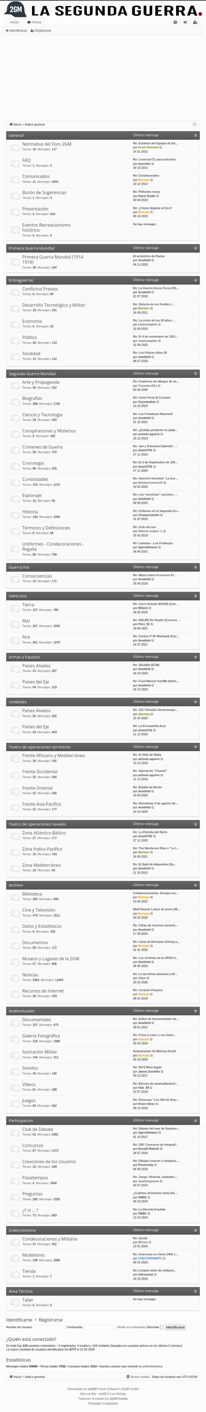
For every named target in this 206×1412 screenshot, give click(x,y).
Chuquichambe (148, 515)
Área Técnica (21, 1291)
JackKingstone (148, 1181)
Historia (30, 512)
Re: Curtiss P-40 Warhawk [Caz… (156, 636)
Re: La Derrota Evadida (149, 1209)
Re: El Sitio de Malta (147, 754)
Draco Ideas (146, 1103)
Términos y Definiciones (46, 528)
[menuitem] (175, 22)
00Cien (143, 1242)
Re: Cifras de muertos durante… (155, 925)
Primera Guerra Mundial (31, 248)
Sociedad (31, 353)
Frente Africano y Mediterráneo (53, 755)
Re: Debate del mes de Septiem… (156, 1128)
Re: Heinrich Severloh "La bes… (155, 478)
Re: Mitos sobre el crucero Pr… (155, 575)
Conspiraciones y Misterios (49, 431)
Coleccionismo (22, 1230)
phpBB (92, 1389)
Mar (26, 621)
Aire (26, 637)
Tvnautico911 (147, 385)
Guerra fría (19, 567)
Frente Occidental (39, 772)
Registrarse (43, 31)
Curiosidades (35, 479)
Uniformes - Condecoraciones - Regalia (53, 546)
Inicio (14, 22)
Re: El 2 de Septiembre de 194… (155, 462)
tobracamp (145, 1274)
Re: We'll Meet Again (147, 1067)
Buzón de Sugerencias (44, 192)
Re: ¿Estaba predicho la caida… (155, 430)
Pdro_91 (144, 624)
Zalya (142, 978)
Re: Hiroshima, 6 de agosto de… (155, 803)
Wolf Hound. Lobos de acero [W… (157, 909)
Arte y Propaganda (40, 382)
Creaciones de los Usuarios (49, 1161)
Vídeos (29, 1084)
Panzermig (145, 1164)
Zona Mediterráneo (41, 865)
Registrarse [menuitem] (196, 23)
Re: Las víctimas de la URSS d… (155, 957)
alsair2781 (145, 450)
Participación (21, 1120)
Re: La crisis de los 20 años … (154, 320)
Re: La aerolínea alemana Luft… (155, 974)
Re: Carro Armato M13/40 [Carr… (156, 603)
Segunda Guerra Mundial (32, 373)
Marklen (143, 308)
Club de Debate (37, 1129)
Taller (27, 1300)
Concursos (32, 1145)
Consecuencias (37, 576)
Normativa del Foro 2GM (46, 144)
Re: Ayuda (140, 1238)
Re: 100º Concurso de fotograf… (155, 1144)
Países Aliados (36, 666)
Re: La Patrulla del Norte (150, 832)
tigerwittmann (147, 547)
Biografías (32, 398)
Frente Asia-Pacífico (41, 804)
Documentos (35, 942)
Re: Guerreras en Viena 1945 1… (155, 1254)
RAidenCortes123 (150, 482)
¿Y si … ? (30, 1210)
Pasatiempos (35, 1178)
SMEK (142, 1197)
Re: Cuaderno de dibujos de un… (156, 381)
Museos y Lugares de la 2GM (50, 959)
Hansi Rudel (146, 196)
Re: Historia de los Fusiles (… (154, 304)
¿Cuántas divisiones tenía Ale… (155, 1193)
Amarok (143, 994)
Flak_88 (143, 1087)
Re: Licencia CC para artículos (154, 159)
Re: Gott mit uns (144, 527)
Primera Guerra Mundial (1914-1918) (53, 259)
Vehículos (18, 596)
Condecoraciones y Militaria (50, 1239)
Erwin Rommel (148, 147)
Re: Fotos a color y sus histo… (154, 1035)
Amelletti (144, 260)
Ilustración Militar (39, 1052)
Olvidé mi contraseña (131, 1327)
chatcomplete (147, 324)
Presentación (35, 209)
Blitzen (143, 608)
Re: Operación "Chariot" (150, 770)
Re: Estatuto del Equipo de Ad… (155, 143)
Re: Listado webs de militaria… (155, 1270)
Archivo (16, 885)
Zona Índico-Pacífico (42, 849)
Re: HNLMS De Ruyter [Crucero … (157, 620)
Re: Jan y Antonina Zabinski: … (155, 446)
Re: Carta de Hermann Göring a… (156, 941)
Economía (32, 321)
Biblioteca (32, 894)
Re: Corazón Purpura (148, 990)
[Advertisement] (103, 75)
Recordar (155, 1327)
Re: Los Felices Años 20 (150, 352)
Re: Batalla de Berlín (147, 787)
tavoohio (144, 163)
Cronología (33, 463)
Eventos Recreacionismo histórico (46, 227)
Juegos (28, 1100)
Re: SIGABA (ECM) (146, 664)
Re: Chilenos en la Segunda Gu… (156, 511)
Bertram (143, 179)
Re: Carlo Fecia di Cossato (151, 397)
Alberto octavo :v (150, 531)
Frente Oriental (37, 788)
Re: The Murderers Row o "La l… (156, 848)
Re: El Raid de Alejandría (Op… (155, 864)
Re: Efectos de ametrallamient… (155, 1083)
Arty (93, 1393)
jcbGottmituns (153, 1366)
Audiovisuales (22, 1010)
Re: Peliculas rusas (146, 191)
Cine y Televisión (38, 910)
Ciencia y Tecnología (42, 415)
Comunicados (36, 176)
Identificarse (18, 31)
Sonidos (30, 1068)
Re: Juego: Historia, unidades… (155, 1176)
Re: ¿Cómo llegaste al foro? (152, 208)
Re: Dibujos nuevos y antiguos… (156, 1160)
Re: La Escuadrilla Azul (149, 725)
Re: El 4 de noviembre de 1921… (155, 336)
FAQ (26, 160)
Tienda (29, 1271)
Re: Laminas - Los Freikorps (153, 543)
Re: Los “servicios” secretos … (155, 494)
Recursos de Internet (43, 991)
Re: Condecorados (146, 175)
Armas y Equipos (24, 657)
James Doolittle (149, 1071)
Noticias (30, 975)
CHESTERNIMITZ (150, 1258)
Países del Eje (35, 682)
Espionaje (32, 495)
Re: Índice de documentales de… (156, 1018)
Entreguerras (21, 280)
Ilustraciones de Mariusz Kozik (154, 1051)
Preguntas (32, 1194)
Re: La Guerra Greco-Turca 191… (156, 288)
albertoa (144, 714)
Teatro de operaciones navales (37, 824)
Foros (36, 22)
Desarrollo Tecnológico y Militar (53, 305)
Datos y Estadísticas (41, 926)
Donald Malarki (148, 1148)
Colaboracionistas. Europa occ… (156, 893)
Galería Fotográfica (41, 1036)
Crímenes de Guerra (42, 447)
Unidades (18, 701)
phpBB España (119, 1398)
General (16, 135)
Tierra (28, 605)
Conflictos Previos (40, 289)
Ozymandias (147, 401)
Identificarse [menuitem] (186, 23)
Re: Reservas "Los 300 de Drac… (156, 1099)
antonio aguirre (149, 434)
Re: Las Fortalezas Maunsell (152, 413)
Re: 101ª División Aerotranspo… (155, 709)
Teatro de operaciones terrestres (39, 747)
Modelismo (33, 1255)
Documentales (36, 1020)
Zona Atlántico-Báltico (44, 833)
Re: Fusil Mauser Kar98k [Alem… (156, 681)
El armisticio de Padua (148, 256)
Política (29, 337)
